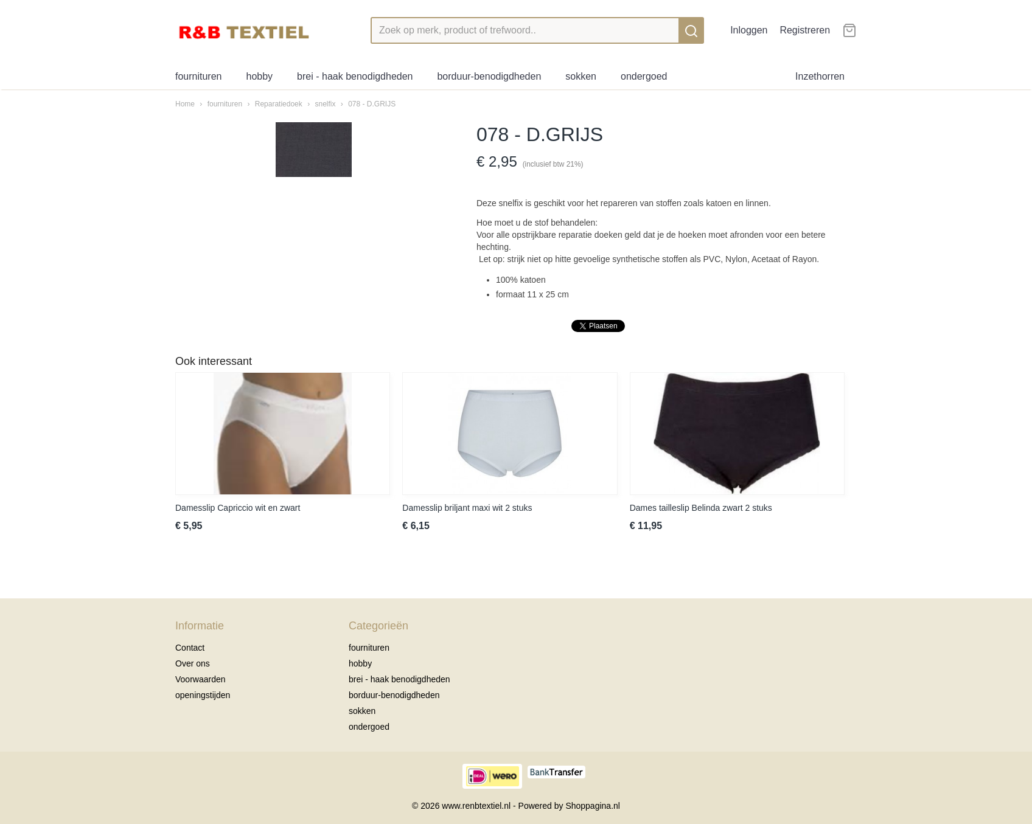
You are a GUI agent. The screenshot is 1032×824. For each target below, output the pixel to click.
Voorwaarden (200, 679)
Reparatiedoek (278, 104)
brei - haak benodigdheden (355, 76)
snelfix (325, 104)
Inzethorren (820, 76)
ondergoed (644, 76)
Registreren (804, 30)
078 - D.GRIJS (372, 104)
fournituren (198, 76)
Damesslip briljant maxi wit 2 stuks (467, 508)
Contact (189, 648)
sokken (580, 76)
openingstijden (202, 695)
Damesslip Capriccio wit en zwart (237, 508)
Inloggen (748, 30)
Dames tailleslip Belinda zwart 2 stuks (701, 508)
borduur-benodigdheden (489, 76)
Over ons (192, 663)
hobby (259, 76)
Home (185, 104)
